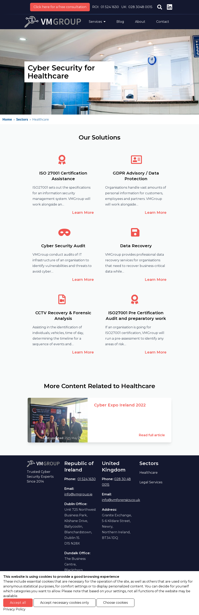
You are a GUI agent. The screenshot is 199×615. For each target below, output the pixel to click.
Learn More (83, 212)
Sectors (22, 119)
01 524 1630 (110, 7)
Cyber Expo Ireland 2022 (120, 405)
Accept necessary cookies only (64, 603)
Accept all (18, 603)
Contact (162, 22)
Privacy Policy (14, 609)
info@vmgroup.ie (78, 494)
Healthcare (148, 472)
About (140, 22)
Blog (120, 22)
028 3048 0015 (140, 7)
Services (97, 22)
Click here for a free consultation (60, 7)
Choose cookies (115, 603)
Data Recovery (136, 245)
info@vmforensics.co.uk (121, 500)
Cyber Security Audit (63, 245)
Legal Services (150, 482)
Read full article (152, 435)
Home (7, 119)
